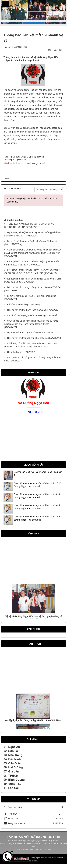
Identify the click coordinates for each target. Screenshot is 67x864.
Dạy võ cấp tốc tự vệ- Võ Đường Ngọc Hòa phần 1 (38, 473)
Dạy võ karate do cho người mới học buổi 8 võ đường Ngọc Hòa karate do (37, 507)
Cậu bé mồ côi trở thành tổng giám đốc (26, 310)
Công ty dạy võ (14, 352)
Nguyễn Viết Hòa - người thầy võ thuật (26, 332)
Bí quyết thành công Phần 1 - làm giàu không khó (31, 296)
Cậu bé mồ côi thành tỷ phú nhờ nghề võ (27, 338)
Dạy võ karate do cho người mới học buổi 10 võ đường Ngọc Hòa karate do (37, 485)
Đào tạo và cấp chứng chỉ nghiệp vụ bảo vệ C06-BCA (33, 287)
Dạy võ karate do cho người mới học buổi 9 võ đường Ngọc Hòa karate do (37, 496)
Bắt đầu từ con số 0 (17, 304)
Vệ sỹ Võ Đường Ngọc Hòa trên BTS (25, 315)
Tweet (6, 178)
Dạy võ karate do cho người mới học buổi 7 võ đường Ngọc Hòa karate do (37, 518)
